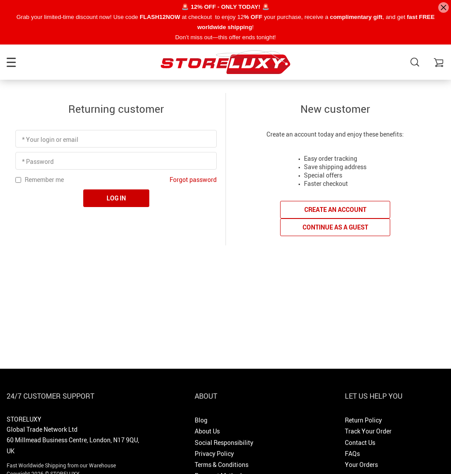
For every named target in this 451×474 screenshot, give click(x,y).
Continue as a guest (335, 227)
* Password (38, 161)
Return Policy (363, 420)
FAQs (352, 453)
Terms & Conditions (221, 464)
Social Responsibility (224, 442)
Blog (201, 420)
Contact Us (360, 442)
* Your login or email (50, 139)
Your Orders (361, 464)
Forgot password (193, 179)
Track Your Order (368, 431)
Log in (116, 198)
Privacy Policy (214, 453)
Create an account (335, 209)
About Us (207, 431)
